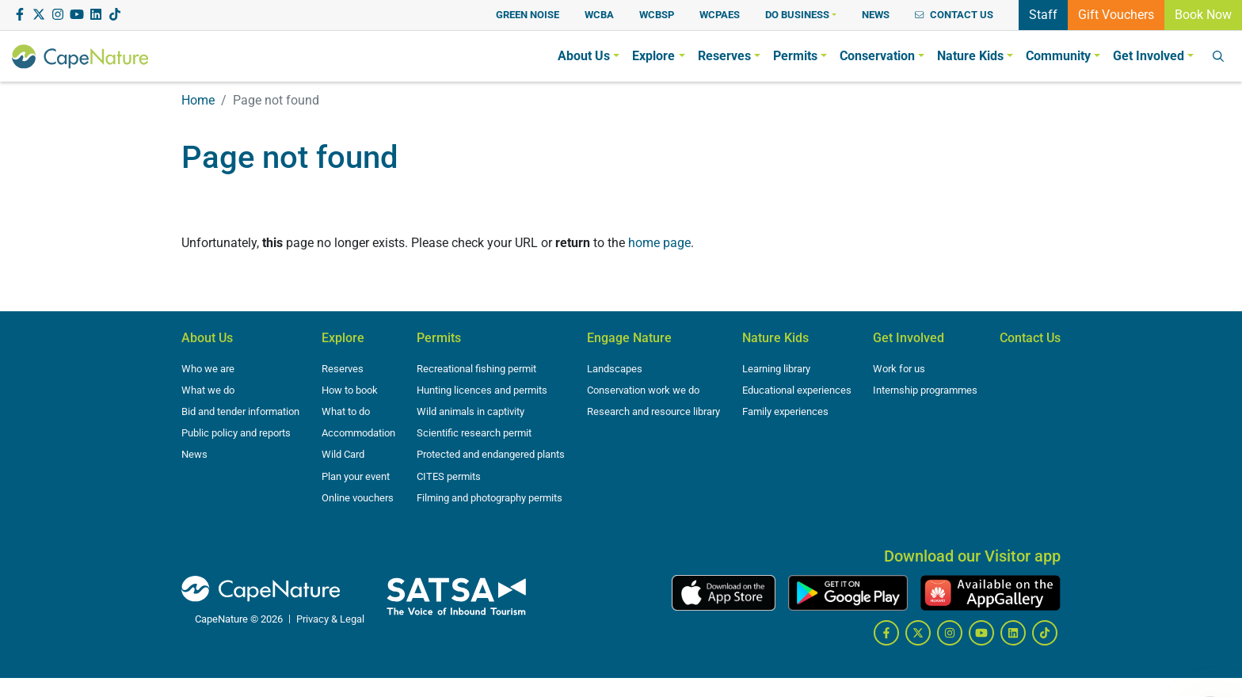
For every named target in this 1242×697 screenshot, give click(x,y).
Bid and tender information (240, 411)
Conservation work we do (643, 390)
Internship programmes (925, 390)
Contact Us (1030, 337)
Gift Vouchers (1116, 13)
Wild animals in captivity (470, 411)
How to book (350, 390)
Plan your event (356, 476)
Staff (1043, 13)
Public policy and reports (236, 433)
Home (198, 100)
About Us (207, 337)
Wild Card (343, 454)
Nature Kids (775, 337)
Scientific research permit (474, 433)
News (194, 454)
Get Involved (908, 337)
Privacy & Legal (330, 619)
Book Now (1203, 13)
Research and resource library (653, 411)
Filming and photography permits (489, 498)
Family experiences (785, 411)
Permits (439, 337)
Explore (343, 337)
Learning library (776, 369)
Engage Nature (629, 337)
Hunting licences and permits (482, 390)
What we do (207, 390)
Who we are (207, 369)
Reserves (343, 369)
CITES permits (449, 476)
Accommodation (358, 433)
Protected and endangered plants (491, 454)
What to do (346, 411)
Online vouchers (358, 498)
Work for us (899, 369)
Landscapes (614, 369)
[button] (800, 14)
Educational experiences (796, 390)
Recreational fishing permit (476, 369)
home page (659, 242)
